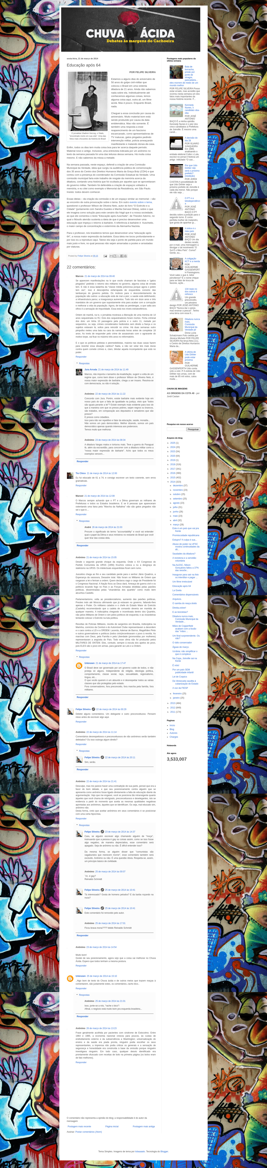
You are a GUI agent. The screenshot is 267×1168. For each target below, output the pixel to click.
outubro (177, 494)
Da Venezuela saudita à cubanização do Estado (185, 682)
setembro (178, 498)
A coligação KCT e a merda (192, 259)
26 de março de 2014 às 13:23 (101, 1028)
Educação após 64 (181, 586)
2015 (173, 477)
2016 (173, 473)
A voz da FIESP (180, 688)
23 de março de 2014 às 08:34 (110, 440)
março (176, 524)
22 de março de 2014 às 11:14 (101, 732)
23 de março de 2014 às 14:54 (101, 947)
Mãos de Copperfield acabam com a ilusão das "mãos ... (184, 629)
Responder (81, 356)
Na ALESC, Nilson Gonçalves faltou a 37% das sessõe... (185, 568)
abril (175, 520)
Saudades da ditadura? (183, 553)
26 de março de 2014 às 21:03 (107, 527)
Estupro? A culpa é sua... (184, 540)
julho (175, 507)
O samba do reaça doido (184, 603)
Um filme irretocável (182, 581)
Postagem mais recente (79, 1126)
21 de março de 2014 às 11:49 (113, 369)
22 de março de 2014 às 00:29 (111, 709)
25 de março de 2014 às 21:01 (110, 1001)
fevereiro (177, 693)
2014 (173, 482)
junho (176, 511)
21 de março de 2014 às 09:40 (100, 276)
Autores (173, 733)
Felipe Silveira (83, 709)
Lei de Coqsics (179, 676)
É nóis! (175, 665)
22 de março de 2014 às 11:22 (110, 394)
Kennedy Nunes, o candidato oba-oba (192, 109)
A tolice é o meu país (190, 229)
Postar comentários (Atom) (88, 1132)
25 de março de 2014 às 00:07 (110, 871)
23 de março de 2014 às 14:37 (120, 831)
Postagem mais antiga (144, 1126)
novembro (178, 490)
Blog (172, 729)
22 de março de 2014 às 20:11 (120, 757)
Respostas (84, 363)
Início (172, 725)
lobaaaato (140, 1151)
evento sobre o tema (141, 202)
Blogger (164, 1151)
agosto (176, 503)
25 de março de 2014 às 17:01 (110, 923)
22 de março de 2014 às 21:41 (101, 781)
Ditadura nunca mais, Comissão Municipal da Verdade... (185, 619)
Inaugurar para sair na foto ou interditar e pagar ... (185, 576)
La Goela (177, 590)
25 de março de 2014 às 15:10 (102, 976)
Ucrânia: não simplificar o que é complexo (184, 652)
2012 (173, 707)
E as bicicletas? (180, 612)
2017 (173, 469)
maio (175, 516)
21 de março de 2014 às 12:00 (102, 473)
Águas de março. (180, 647)
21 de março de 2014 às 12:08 (99, 496)
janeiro (176, 698)
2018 (173, 464)
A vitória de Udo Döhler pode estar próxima (190, 356)
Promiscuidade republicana (185, 535)
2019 (173, 460)
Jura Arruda (91, 369)
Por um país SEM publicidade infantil (183, 671)
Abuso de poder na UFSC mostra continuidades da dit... (186, 547)
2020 (173, 456)
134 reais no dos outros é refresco (191, 292)
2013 (173, 703)
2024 (173, 447)
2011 (173, 712)
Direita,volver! (179, 608)
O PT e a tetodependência (192, 201)
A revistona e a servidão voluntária (184, 559)
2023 (173, 451)
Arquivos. (177, 599)
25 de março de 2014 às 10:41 (120, 890)
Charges (174, 737)
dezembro (178, 485)
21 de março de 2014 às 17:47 (111, 663)
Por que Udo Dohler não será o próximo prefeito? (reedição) (192, 170)
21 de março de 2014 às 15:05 (101, 557)
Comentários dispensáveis (185, 594)
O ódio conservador (182, 642)
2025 (173, 443)
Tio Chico (81, 473)
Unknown (90, 663)
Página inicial (111, 1126)
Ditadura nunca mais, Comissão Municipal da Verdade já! (192, 324)
